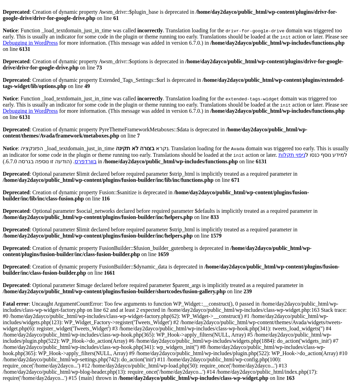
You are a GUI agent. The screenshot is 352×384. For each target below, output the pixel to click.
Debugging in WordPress (30, 43)
